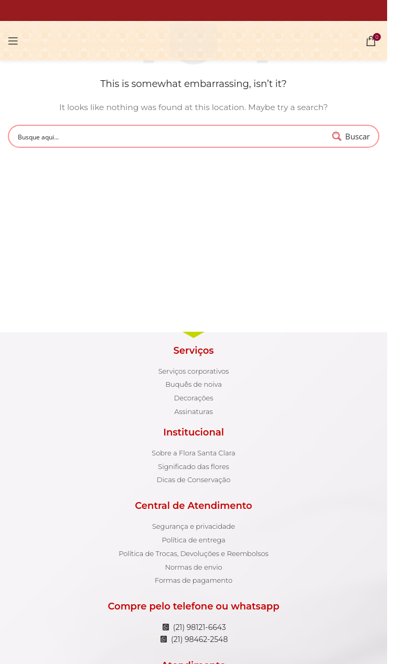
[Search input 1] (171, 136)
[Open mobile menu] (13, 40)
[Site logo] (193, 40)
